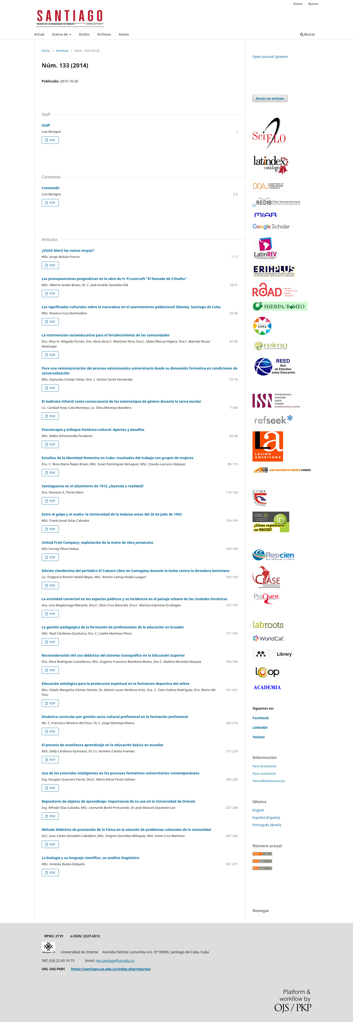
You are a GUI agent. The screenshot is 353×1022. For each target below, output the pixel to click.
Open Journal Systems (270, 56)
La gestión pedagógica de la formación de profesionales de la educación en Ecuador (113, 627)
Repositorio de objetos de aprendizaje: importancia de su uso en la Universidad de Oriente (118, 801)
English (258, 810)
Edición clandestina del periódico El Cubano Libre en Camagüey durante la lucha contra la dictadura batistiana (135, 570)
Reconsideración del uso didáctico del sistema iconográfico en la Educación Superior (113, 655)
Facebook (260, 718)
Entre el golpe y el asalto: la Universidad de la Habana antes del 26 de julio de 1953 (112, 514)
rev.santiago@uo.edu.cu (115, 960)
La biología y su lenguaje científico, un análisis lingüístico (90, 857)
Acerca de (60, 34)
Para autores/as (264, 773)
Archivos (104, 34)
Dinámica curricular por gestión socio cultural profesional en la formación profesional (115, 716)
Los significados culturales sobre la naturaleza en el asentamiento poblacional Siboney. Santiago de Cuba (131, 307)
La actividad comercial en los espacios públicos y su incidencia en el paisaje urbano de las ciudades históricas (134, 599)
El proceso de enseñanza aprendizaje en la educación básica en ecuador (102, 745)
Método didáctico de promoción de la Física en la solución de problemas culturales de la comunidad (126, 829)
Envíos (84, 34)
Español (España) (266, 817)
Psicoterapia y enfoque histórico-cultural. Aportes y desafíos (93, 429)
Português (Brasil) (266, 825)
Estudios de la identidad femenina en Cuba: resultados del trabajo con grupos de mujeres (118, 457)
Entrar (298, 3)
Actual (39, 34)
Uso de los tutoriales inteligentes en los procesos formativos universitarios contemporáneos (120, 773)
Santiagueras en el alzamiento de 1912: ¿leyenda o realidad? (93, 486)
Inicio (46, 50)
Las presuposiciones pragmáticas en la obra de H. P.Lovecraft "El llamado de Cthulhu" (114, 278)
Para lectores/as (264, 766)
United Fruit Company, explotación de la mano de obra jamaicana (97, 542)
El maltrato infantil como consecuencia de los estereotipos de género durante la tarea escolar (121, 401)
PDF (52, 140)
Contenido (50, 188)
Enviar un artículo (270, 98)
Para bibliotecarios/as (268, 781)
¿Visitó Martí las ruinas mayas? (68, 250)
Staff (46, 125)
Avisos (124, 34)
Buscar (307, 34)
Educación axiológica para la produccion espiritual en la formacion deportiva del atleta (115, 683)
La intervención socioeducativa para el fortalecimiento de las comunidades (106, 335)
